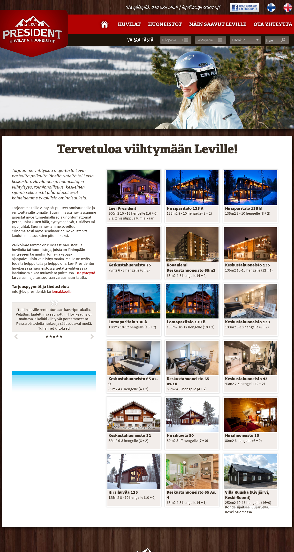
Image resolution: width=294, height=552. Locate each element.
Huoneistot (165, 24)
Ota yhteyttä (85, 272)
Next (92, 336)
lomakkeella (62, 291)
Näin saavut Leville (217, 24)
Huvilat (129, 24)
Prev (16, 336)
